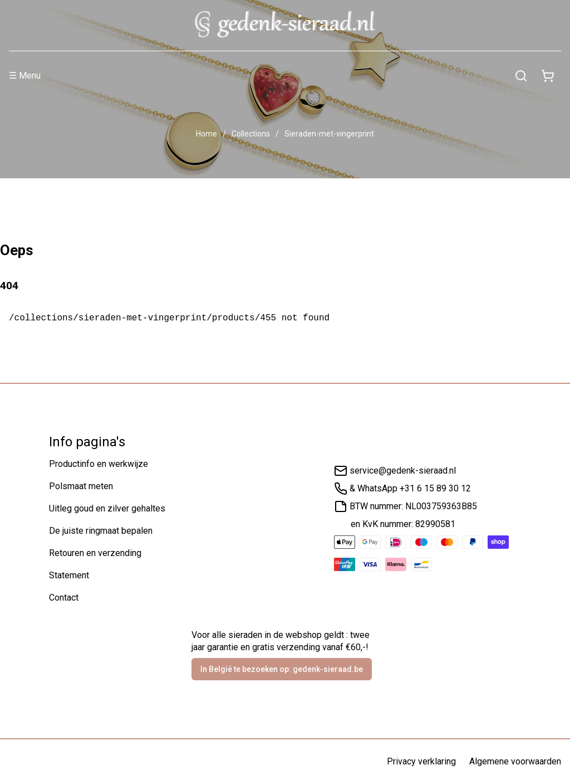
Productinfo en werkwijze (98, 464)
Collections (251, 133)
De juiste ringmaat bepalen (101, 530)
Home (206, 133)
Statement (69, 575)
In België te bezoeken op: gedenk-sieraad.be (281, 669)
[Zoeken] (521, 75)
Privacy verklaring (421, 761)
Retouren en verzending (95, 553)
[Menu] (258, 75)
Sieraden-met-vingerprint (329, 133)
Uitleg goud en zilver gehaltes (107, 508)
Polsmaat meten (81, 486)
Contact (63, 597)
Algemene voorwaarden (515, 761)
